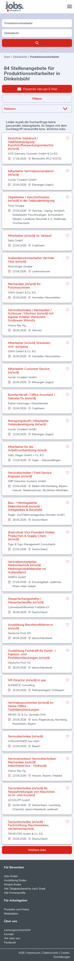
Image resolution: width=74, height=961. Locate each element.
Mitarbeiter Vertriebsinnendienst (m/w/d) (31, 173)
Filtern (37, 99)
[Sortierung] (32, 108)
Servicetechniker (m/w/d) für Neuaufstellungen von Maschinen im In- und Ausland (31, 791)
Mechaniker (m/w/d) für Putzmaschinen (24, 286)
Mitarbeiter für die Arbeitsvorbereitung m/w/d (27, 449)
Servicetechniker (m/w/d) (25, 736)
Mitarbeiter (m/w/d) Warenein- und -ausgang (29, 345)
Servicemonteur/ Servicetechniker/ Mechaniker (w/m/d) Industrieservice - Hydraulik (32, 762)
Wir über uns (12, 938)
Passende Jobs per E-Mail (37, 89)
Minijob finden (12, 884)
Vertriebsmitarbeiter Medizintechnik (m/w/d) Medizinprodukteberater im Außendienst (27, 567)
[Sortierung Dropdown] (66, 108)
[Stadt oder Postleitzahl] (37, 33)
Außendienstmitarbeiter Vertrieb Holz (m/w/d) (31, 260)
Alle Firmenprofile (14, 893)
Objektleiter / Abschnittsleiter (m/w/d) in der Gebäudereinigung (31, 199)
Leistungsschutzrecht (17, 930)
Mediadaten (11, 913)
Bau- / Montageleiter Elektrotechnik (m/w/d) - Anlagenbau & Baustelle (25, 506)
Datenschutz (50, 953)
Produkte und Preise (16, 909)
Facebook (10, 942)
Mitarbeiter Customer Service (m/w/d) (28, 371)
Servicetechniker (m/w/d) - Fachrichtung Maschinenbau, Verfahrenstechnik (28, 825)
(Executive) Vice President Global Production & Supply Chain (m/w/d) (31, 535)
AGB (21, 953)
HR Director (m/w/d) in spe (27, 680)
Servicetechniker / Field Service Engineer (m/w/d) (30, 475)
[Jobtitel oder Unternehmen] (37, 23)
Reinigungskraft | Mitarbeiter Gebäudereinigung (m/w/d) (28, 423)
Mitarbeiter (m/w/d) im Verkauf (29, 236)
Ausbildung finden (15, 880)
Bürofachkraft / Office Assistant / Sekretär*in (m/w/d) (31, 397)
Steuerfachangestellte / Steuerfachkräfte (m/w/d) (26, 601)
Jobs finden (11, 876)
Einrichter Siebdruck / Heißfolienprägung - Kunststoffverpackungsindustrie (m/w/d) (30, 143)
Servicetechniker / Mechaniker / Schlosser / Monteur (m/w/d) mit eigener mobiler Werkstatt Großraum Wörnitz (30, 315)
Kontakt (9, 934)
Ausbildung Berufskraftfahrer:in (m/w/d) (30, 627)
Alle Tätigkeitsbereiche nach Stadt (24, 889)
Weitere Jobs (37, 850)
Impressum (33, 953)
